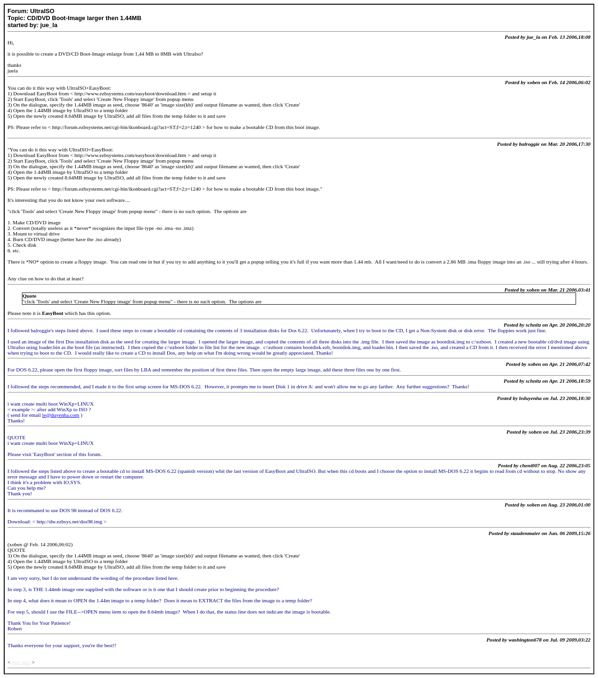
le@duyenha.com (60, 415)
